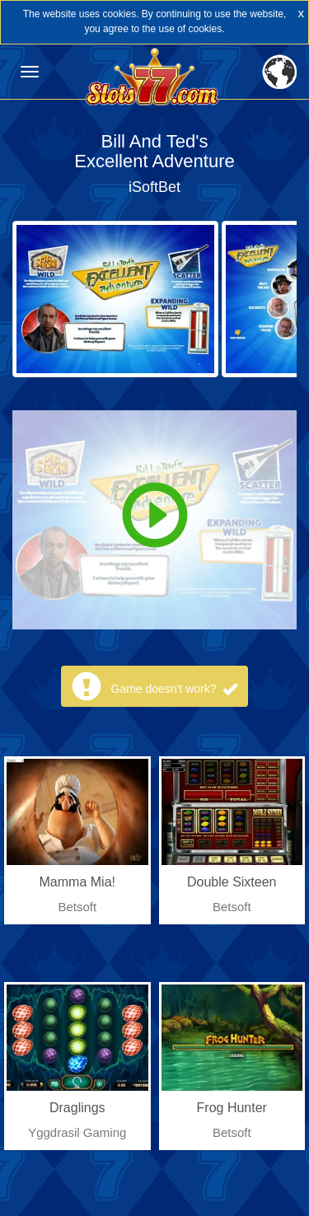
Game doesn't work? (174, 688)
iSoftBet (154, 187)
